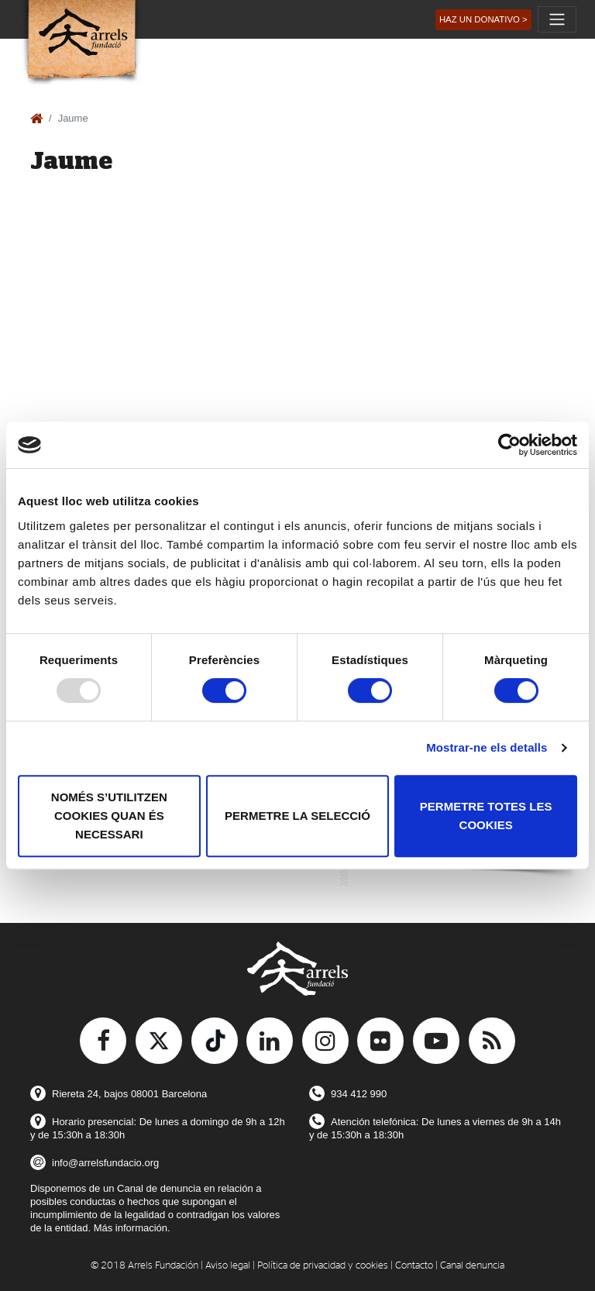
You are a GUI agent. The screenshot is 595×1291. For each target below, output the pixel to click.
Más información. (132, 1228)
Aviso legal (227, 1266)
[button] (483, 19)
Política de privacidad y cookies (322, 1266)
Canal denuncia (472, 1266)
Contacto (414, 1266)
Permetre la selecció (297, 815)
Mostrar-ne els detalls (486, 747)
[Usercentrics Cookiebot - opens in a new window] (509, 444)
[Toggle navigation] (557, 19)
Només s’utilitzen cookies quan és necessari (109, 815)
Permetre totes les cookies (486, 815)
